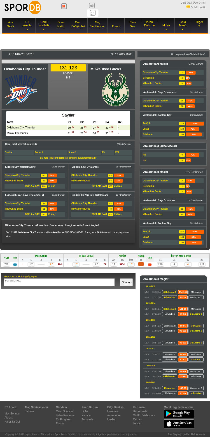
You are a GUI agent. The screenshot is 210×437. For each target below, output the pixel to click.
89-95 (183, 326)
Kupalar (86, 415)
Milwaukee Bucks (106, 69)
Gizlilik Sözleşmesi (144, 415)
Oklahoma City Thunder (25, 69)
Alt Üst (8, 417)
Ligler (85, 411)
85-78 (183, 297)
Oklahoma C (169, 292)
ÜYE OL (185, 2)
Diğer (199, 22)
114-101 (183, 292)
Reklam (137, 419)
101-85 (183, 309)
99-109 (183, 330)
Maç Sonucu (12, 413)
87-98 (183, 393)
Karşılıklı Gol (12, 421)
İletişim (137, 423)
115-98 (183, 388)
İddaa (166, 25)
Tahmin (29, 411)
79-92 (183, 314)
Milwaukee (196, 292)
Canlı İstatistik (43, 23)
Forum (116, 26)
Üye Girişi (199, 2)
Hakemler (113, 411)
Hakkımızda (140, 411)
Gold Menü (183, 23)
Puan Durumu (149, 23)
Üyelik (185, 434)
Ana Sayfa (174, 434)
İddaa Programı (65, 415)
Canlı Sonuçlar (65, 411)
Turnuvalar (88, 419)
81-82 (183, 359)
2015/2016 (21, 54)
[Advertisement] (105, 41)
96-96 (183, 354)
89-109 (183, 342)
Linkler (111, 419)
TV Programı (63, 419)
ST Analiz (27, 23)
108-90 (183, 376)
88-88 (183, 371)
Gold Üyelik (195, 7)
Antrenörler (114, 415)
